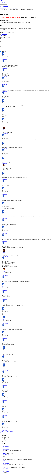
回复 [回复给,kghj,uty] (7, 371)
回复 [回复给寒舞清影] (6, 300)
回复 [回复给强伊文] (7, 134)
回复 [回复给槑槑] (6, 234)
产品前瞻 (3, 34)
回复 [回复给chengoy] (6, 386)
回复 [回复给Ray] (6, 242)
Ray (2, 237)
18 (8, 432)
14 (5, 432)
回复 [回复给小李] (6, 431)
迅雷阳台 (1, 0)
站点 (0, 41)
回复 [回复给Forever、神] (6, 401)
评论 (16, 8)
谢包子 (4, 460)
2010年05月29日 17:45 (3, 8)
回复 (8, 447)
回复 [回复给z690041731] (6, 416)
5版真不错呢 (4, 465)
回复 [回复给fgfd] (6, 423)
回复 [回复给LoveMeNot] (6, 268)
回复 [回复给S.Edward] (6, 92)
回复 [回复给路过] (6, 77)
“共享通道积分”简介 (4, 6)
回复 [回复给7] (6, 164)
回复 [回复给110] (6, 60)
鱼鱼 (3, 451)
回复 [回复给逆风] (6, 339)
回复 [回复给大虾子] (7, 356)
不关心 (5, 440)
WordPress (13, 473)
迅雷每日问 (3, 2)
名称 (1, 38)
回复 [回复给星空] (6, 180)
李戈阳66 (4, 454)
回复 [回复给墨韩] (6, 149)
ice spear (4, 468)
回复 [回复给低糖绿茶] (6, 291)
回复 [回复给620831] (6, 226)
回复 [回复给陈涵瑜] (6, 195)
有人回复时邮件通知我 (4, 52)
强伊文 (13, 8)
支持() (3, 60)
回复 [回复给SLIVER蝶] (6, 85)
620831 (2, 222)
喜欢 (4, 439)
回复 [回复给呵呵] (6, 219)
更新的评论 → (12, 432)
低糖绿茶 (3, 287)
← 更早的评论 (2, 432)
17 (7, 432)
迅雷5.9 (6, 34)
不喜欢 (5, 441)
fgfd (2, 419)
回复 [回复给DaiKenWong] (6, 202)
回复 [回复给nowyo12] (6, 69)
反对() (5, 60)
